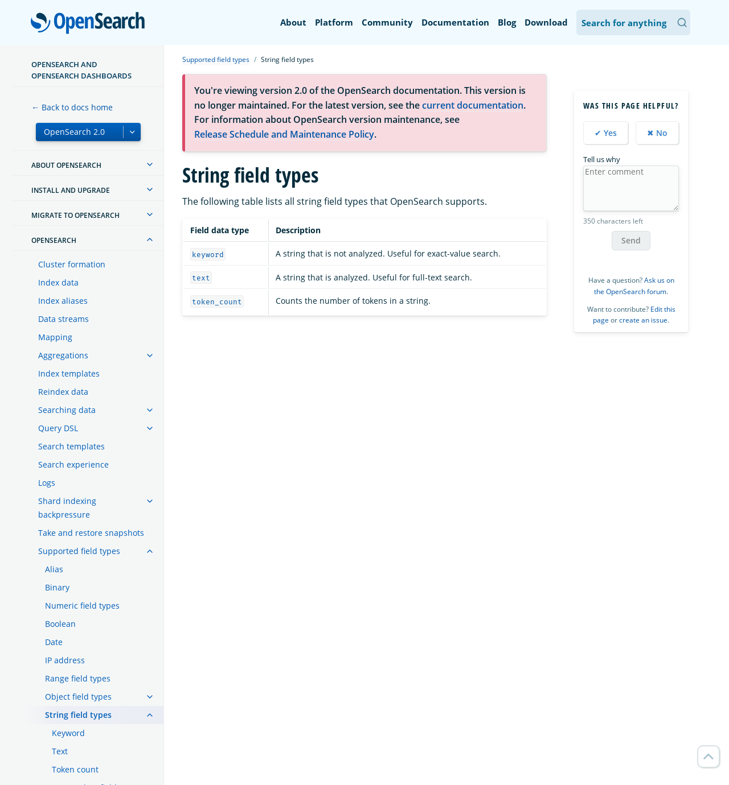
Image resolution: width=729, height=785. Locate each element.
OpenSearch (91, 24)
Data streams (63, 318)
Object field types (78, 696)
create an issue (643, 320)
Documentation (455, 22)
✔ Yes (606, 132)
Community (387, 22)
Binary (57, 587)
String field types (78, 714)
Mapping (55, 337)
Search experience (73, 464)
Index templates (69, 373)
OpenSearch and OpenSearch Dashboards (81, 70)
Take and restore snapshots (91, 532)
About (293, 22)
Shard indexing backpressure (67, 507)
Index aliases (63, 300)
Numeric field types (82, 605)
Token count (75, 769)
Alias (54, 569)
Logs (46, 482)
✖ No (657, 132)
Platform (334, 22)
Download (546, 22)
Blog (507, 22)
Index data (58, 282)
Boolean (60, 623)
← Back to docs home (72, 107)
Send (631, 240)
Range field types (77, 678)
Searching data (67, 409)
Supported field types (79, 551)
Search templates (71, 446)
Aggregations (63, 355)
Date (54, 642)
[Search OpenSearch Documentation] (633, 22)
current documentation (472, 105)
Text (60, 751)
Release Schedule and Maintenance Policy (284, 134)
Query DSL (58, 428)
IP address (65, 660)
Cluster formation (71, 264)
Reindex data (63, 391)
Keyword (68, 733)
